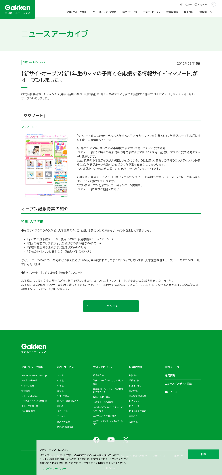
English (202, 5)
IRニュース (171, 392)
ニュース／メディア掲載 (104, 12)
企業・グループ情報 (76, 12)
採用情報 (188, 12)
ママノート (27, 127)
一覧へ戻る (111, 306)
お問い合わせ (185, 5)
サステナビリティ (151, 12)
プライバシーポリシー (56, 468)
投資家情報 (172, 12)
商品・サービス (129, 12)
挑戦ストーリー (206, 12)
